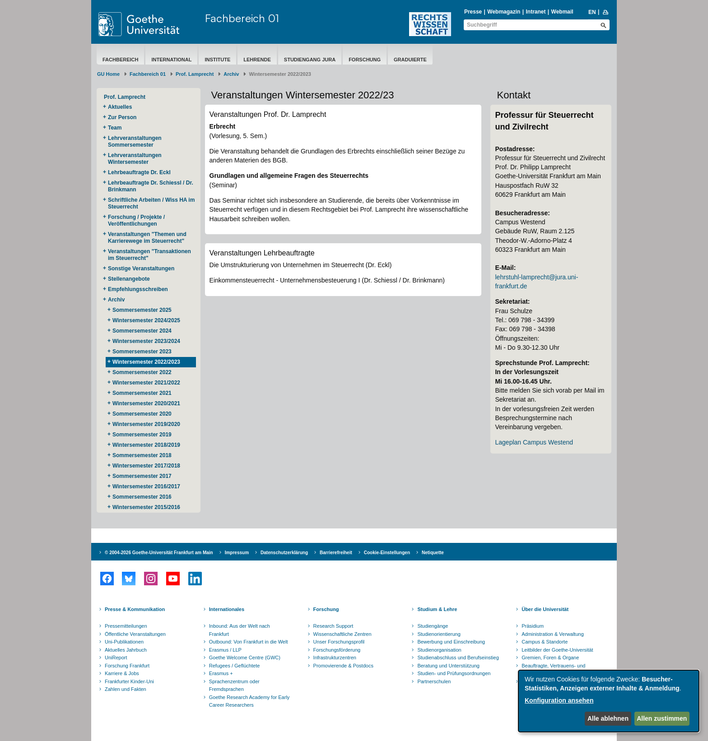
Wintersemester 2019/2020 (146, 424)
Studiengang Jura (309, 59)
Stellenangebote (129, 279)
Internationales (226, 609)
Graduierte (410, 59)
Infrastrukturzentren (334, 657)
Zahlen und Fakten (125, 689)
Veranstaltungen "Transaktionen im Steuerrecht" (149, 254)
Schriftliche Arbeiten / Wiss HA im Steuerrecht (151, 203)
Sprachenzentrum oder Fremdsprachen (234, 685)
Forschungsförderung (337, 650)
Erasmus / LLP (225, 650)
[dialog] (608, 701)
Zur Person (122, 117)
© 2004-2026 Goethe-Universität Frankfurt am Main (159, 552)
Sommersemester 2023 (142, 351)
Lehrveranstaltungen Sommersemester (135, 141)
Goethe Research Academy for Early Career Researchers (249, 701)
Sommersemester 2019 (142, 434)
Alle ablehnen (608, 718)
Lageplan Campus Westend (534, 442)
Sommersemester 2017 (142, 476)
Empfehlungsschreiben (138, 289)
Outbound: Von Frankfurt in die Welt (248, 641)
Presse (473, 12)
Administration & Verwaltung (553, 634)
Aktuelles (120, 107)
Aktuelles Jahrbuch (126, 650)
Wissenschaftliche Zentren (342, 634)
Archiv (231, 74)
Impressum (237, 552)
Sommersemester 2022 (142, 372)
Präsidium (533, 626)
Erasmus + (221, 673)
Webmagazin (503, 12)
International (171, 59)
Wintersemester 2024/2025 (146, 320)
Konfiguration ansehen (559, 700)
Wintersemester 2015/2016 (146, 507)
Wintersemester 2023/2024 (146, 341)
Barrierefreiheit (336, 552)
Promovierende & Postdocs (343, 665)
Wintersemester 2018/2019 (146, 445)
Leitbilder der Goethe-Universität (557, 650)
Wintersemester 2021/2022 (146, 383)
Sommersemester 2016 (142, 497)
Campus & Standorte (545, 641)
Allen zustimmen (662, 718)
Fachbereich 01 (242, 18)
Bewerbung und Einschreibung (451, 641)
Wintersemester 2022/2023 (146, 362)
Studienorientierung (438, 634)
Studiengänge (432, 626)
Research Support (333, 626)
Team (114, 128)
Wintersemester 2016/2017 (146, 486)
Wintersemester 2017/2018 (146, 466)
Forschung (365, 59)
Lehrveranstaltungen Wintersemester (135, 158)
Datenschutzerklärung (284, 552)
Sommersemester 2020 (142, 414)
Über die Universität (545, 609)
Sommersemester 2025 (142, 310)
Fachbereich (120, 59)
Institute (217, 59)
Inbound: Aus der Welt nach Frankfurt (239, 630)
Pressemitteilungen (126, 626)
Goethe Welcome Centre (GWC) (244, 657)
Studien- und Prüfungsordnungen (453, 673)
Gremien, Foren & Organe (550, 657)
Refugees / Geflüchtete (234, 665)
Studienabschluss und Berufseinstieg (457, 657)
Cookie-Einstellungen (387, 552)
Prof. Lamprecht (195, 74)
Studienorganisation (439, 650)
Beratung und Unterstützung (448, 665)
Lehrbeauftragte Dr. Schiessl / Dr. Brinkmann (150, 186)
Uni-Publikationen (124, 641)
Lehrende (257, 59)
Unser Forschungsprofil (339, 641)
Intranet (535, 12)
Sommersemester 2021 (142, 393)
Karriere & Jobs (122, 673)
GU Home (108, 74)
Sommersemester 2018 (142, 455)
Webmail (562, 12)
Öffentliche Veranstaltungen (135, 634)
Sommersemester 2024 (142, 331)
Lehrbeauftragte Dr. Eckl (139, 172)
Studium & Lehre (437, 609)
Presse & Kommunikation (135, 609)
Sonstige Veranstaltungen (141, 268)
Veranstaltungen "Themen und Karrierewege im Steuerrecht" (147, 237)
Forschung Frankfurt (127, 665)
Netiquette (433, 552)
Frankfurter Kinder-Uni (129, 681)
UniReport (116, 657)
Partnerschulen (434, 681)
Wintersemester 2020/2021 (146, 403)
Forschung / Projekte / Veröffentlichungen (136, 220)
